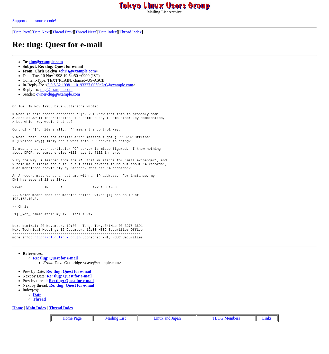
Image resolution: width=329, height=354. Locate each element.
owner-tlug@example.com (58, 94)
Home (17, 335)
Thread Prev (62, 32)
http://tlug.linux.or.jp (57, 264)
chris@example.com (78, 71)
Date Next (41, 32)
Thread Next (85, 32)
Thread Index (131, 32)
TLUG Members (226, 346)
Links (266, 346)
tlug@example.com (46, 62)
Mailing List (115, 346)
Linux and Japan (167, 346)
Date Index (108, 32)
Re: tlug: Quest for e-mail (55, 286)
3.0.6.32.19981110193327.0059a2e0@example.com (90, 85)
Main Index (36, 335)
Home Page (71, 346)
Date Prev (22, 32)
